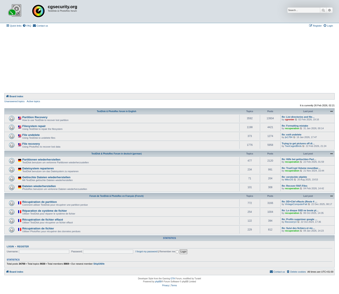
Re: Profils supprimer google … (299, 219)
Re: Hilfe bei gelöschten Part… (299, 159)
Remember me (169, 251)
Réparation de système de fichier (44, 210)
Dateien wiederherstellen (39, 186)
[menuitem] (26, 25)
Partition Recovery (35, 117)
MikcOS (289, 179)
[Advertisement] (169, 60)
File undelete (31, 135)
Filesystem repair (34, 126)
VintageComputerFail (296, 204)
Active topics (33, 101)
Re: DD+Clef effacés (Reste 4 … (299, 201)
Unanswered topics (14, 101)
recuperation (292, 128)
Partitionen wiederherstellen (41, 159)
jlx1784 (289, 137)
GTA (173, 278)
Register (23, 246)
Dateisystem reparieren (38, 168)
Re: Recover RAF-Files (294, 185)
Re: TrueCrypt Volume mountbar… (301, 168)
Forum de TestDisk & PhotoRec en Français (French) (117, 196)
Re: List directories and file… (298, 117)
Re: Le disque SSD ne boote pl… (300, 210)
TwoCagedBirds (293, 146)
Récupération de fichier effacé (42, 219)
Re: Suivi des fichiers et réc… (298, 228)
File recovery (31, 143)
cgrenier (289, 119)
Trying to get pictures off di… (298, 143)
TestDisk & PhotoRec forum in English (116, 111)
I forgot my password (146, 251)
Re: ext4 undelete (291, 134)
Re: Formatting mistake (295, 125)
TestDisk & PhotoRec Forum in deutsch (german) (116, 154)
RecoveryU (291, 222)
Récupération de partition (39, 201)
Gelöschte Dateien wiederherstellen (46, 177)
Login (10, 246)
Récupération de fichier (38, 228)
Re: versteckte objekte (294, 177)
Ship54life (99, 263)
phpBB (158, 281)
